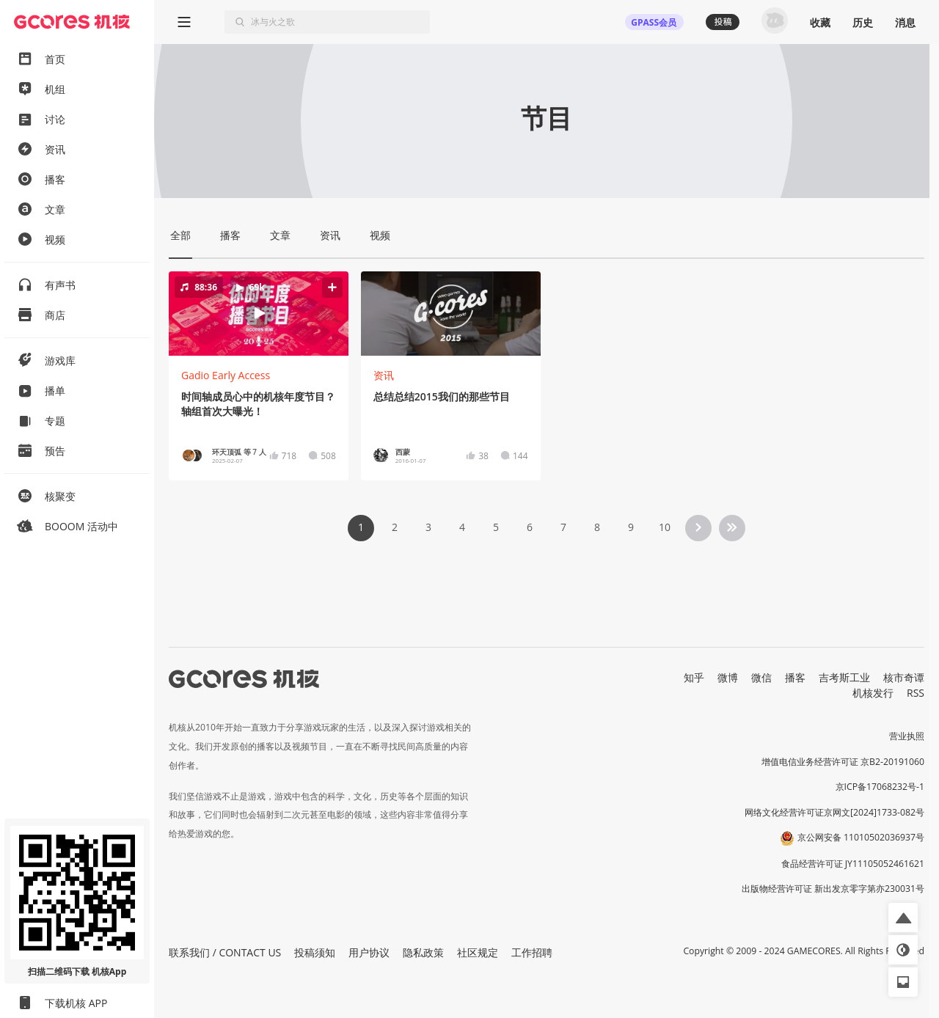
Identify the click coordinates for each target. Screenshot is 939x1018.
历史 (862, 22)
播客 (795, 677)
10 (665, 527)
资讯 (383, 375)
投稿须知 (314, 952)
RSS (915, 693)
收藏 (820, 22)
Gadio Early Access (225, 375)
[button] (258, 313)
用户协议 (369, 952)
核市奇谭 (903, 677)
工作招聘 (531, 952)
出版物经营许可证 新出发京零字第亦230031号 (833, 888)
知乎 (694, 677)
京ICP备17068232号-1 (880, 786)
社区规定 (477, 952)
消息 (905, 22)
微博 (727, 677)
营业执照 (906, 736)
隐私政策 (423, 952)
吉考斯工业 (844, 677)
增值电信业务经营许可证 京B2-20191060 (842, 761)
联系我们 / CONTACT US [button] (225, 952)
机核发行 (873, 693)
